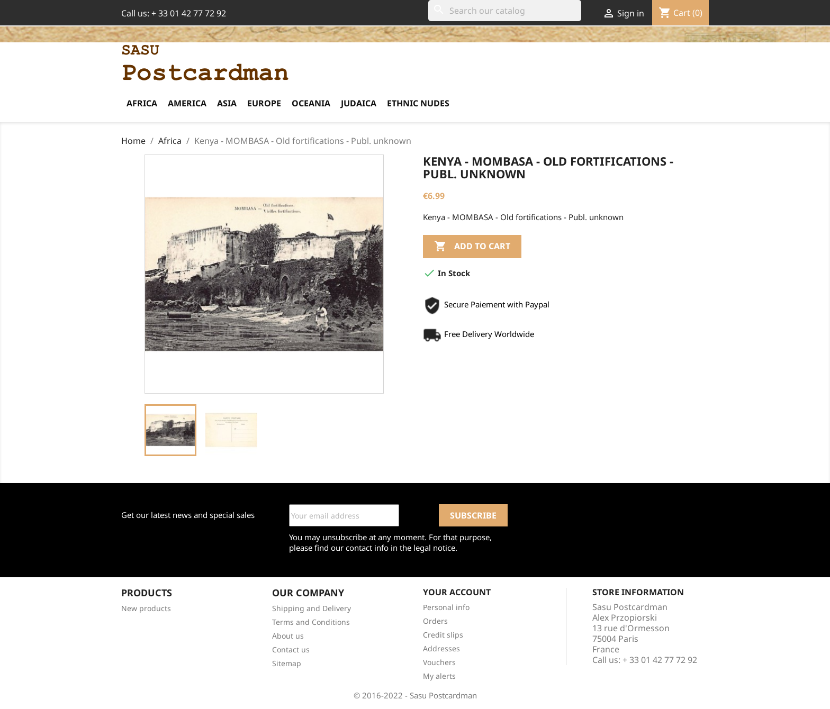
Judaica (358, 103)
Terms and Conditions (311, 622)
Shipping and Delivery (311, 608)
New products (146, 608)
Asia (227, 103)
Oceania (311, 103)
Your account (457, 592)
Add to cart (472, 246)
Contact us (291, 649)
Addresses (441, 648)
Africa (142, 103)
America (187, 103)
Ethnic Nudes (418, 103)
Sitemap (286, 663)
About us (288, 636)
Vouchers (439, 662)
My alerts (439, 676)
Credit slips (443, 635)
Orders (435, 621)
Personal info (446, 607)
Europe (264, 103)
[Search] (504, 10)
